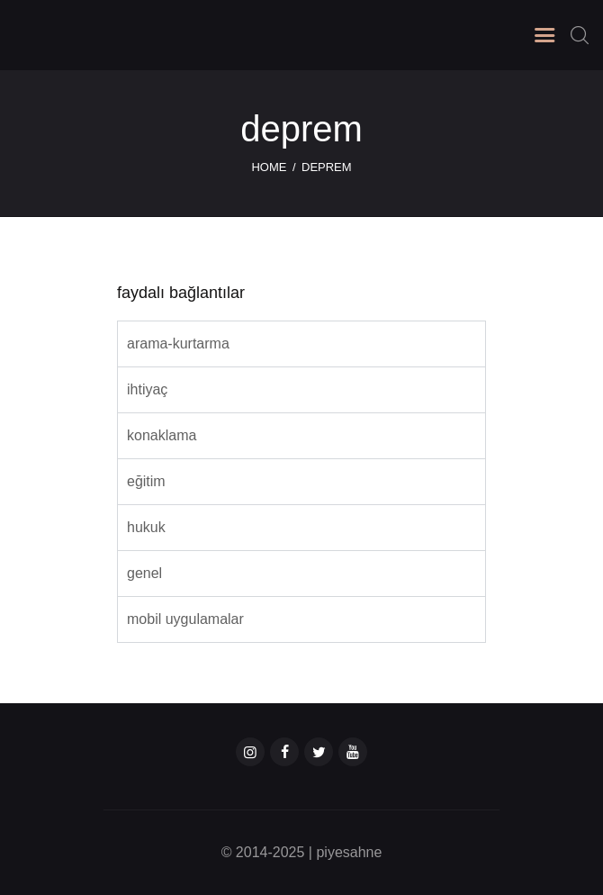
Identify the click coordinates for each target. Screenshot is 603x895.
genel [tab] (144, 573)
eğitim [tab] (146, 481)
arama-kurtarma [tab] (178, 343)
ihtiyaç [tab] (147, 389)
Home (268, 167)
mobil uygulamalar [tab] (185, 619)
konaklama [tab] (161, 435)
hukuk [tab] (146, 527)
